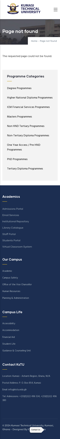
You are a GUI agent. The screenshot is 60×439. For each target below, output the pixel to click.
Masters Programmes (19, 117)
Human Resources (11, 291)
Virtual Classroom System (17, 247)
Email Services (10, 215)
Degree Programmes (19, 88)
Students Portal (11, 240)
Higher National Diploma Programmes (30, 97)
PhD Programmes (17, 159)
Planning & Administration (15, 298)
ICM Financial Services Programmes (28, 107)
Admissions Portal (12, 209)
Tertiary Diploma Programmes (25, 168)
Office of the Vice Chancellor (17, 284)
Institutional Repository (15, 221)
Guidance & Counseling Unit (16, 351)
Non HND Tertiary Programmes (25, 126)
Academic (7, 271)
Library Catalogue (12, 228)
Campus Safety (10, 278)
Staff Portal (9, 234)
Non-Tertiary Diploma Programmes (28, 135)
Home (34, 41)
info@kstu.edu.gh (17, 390)
